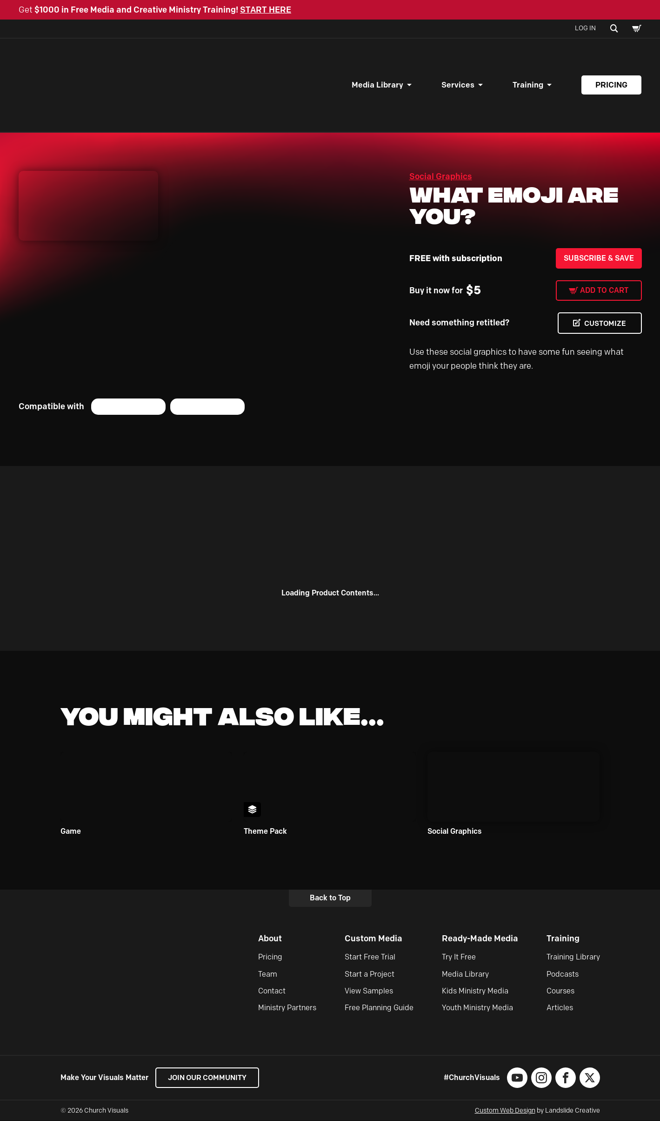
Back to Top (330, 898)
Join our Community (209, 1078)
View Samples (369, 990)
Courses (560, 990)
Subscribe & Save (599, 258)
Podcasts (563, 974)
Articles (560, 1008)
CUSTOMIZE (604, 323)
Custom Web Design (505, 1111)
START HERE (265, 10)
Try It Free (459, 957)
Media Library (377, 84)
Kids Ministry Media (475, 990)
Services (457, 84)
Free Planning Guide (379, 1008)
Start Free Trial (370, 957)
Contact (272, 990)
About (270, 938)
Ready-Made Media (480, 938)
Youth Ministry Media (477, 1008)
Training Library (573, 957)
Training (528, 84)
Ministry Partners (287, 1008)
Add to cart (604, 290)
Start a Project (369, 974)
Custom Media (373, 938)
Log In (585, 28)
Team (267, 974)
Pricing (611, 84)
